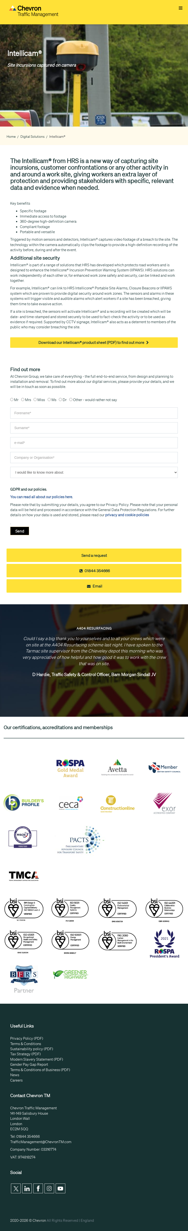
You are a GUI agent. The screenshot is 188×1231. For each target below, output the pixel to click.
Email (94, 586)
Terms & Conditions (25, 1044)
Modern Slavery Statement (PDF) (36, 1059)
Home (11, 136)
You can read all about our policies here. (41, 497)
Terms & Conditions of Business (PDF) (40, 1070)
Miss (41, 400)
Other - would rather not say (95, 400)
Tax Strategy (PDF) (25, 1054)
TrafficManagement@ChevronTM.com (40, 1142)
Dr (65, 400)
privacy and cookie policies (127, 515)
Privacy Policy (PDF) (26, 1038)
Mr (16, 400)
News (14, 1075)
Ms (53, 400)
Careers (16, 1080)
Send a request (94, 555)
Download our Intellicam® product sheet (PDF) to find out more (94, 342)
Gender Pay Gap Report (29, 1064)
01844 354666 (94, 570)
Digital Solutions (32, 136)
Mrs (28, 400)
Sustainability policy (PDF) (31, 1049)
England (87, 1220)
